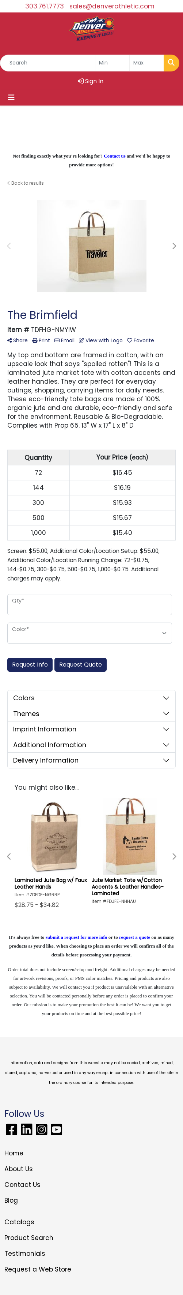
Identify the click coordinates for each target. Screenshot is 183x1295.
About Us (18, 1169)
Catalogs (19, 1222)
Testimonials (24, 1253)
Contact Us (22, 1184)
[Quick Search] (47, 63)
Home (13, 1153)
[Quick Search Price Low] (112, 63)
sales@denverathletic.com (112, 6)
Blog (11, 1200)
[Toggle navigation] (11, 97)
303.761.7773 (44, 6)
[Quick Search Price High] (146, 63)
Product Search (28, 1237)
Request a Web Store (37, 1269)
